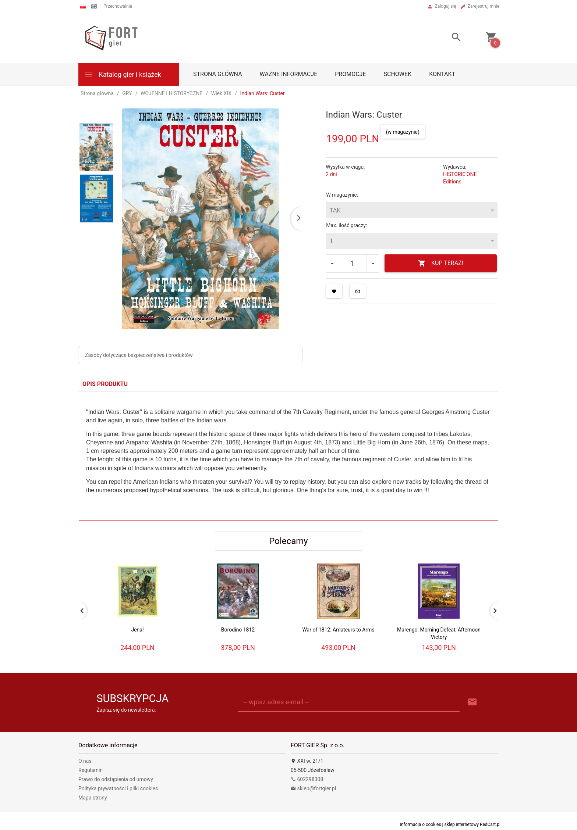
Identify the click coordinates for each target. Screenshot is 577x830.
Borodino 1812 (238, 630)
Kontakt (442, 74)
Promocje (350, 74)
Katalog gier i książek (122, 74)
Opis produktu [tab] (105, 383)
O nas (85, 761)
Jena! (137, 630)
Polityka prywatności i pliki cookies (118, 788)
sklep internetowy (462, 824)
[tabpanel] (288, 455)
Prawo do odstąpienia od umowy (115, 779)
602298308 (307, 779)
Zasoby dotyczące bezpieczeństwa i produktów (139, 355)
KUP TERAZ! (440, 263)
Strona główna (217, 74)
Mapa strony (92, 798)
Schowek (398, 74)
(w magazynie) (403, 132)
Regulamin (90, 770)
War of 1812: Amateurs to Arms (338, 630)
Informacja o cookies (420, 824)
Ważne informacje (289, 74)
